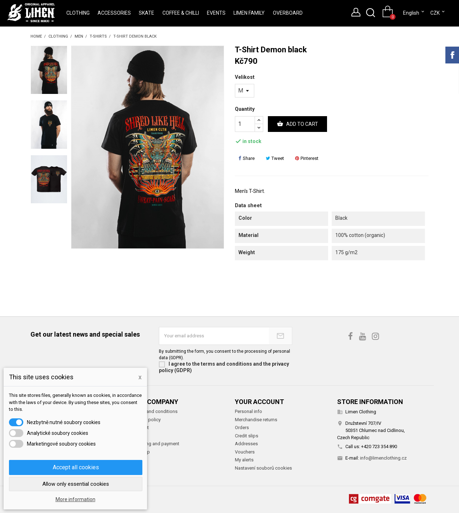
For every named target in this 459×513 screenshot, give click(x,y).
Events (216, 13)
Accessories (114, 13)
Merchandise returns (256, 419)
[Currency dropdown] (438, 13)
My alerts (244, 459)
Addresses (246, 443)
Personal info (248, 411)
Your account (259, 401)
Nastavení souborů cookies (263, 468)
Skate (146, 13)
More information (75, 499)
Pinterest (306, 158)
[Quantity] (245, 124)
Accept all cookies (76, 467)
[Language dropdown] (414, 13)
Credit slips (246, 435)
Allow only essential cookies (75, 484)
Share (246, 158)
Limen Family (249, 13)
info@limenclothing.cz (383, 458)
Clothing (78, 13)
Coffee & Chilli (180, 13)
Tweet (275, 158)
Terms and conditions (155, 411)
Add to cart (297, 124)
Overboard (288, 13)
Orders (242, 427)
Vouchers (245, 452)
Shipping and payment (156, 443)
